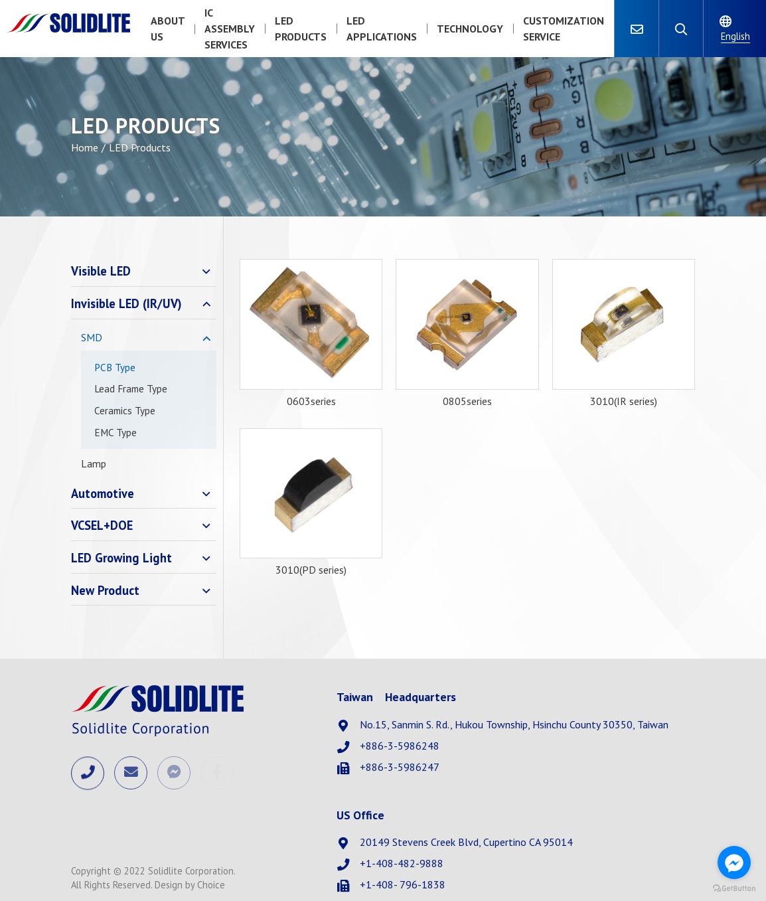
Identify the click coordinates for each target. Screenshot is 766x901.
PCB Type (114, 367)
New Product (105, 590)
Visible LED (101, 271)
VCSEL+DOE (102, 525)
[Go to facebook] (734, 862)
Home (84, 147)
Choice (211, 884)
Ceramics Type (124, 410)
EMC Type (115, 432)
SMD (91, 337)
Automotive (102, 493)
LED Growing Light (121, 558)
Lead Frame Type (130, 388)
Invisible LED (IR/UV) (126, 303)
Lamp (93, 463)
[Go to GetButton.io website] (734, 888)
